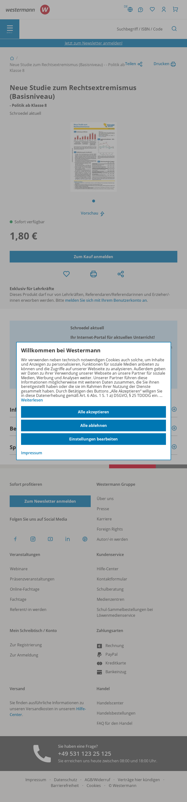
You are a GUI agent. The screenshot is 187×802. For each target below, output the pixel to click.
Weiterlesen (32, 400)
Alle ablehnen (93, 425)
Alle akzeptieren (93, 412)
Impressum (31, 452)
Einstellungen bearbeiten (93, 439)
